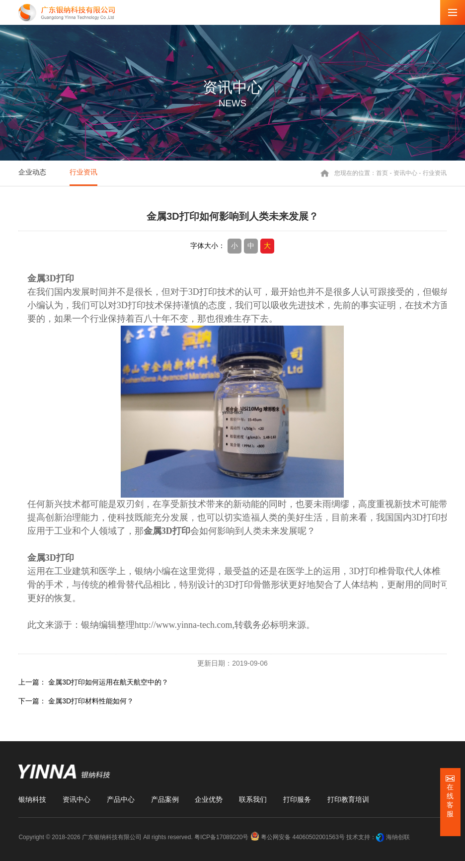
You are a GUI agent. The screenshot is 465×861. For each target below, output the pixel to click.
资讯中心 (405, 173)
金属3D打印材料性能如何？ (91, 701)
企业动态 (32, 172)
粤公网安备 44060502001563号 (298, 837)
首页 (382, 173)
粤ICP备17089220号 (221, 837)
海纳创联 (398, 837)
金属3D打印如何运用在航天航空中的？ (108, 682)
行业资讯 (83, 172)
